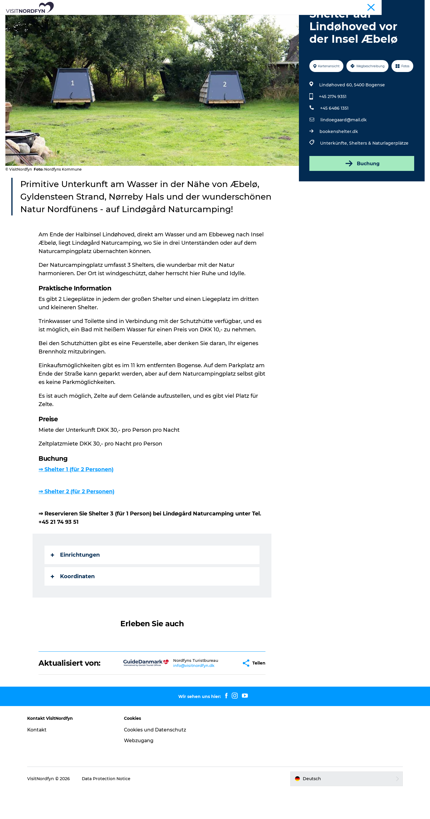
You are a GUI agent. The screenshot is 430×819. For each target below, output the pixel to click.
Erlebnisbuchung (251, 19)
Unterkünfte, (334, 171)
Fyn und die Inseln (407, 6)
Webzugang (140, 769)
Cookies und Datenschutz (156, 758)
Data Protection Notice (109, 807)
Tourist (380, 6)
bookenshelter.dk (338, 160)
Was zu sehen (84, 19)
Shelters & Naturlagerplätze (378, 171)
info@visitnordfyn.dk (175, 693)
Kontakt (40, 758)
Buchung (361, 192)
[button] (218, 691)
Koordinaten (73, 604)
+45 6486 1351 (334, 136)
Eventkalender (174, 19)
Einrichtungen (75, 583)
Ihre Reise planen (341, 19)
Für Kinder (211, 19)
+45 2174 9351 (332, 125)
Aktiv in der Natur (129, 19)
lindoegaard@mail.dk (343, 148)
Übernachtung (296, 19)
